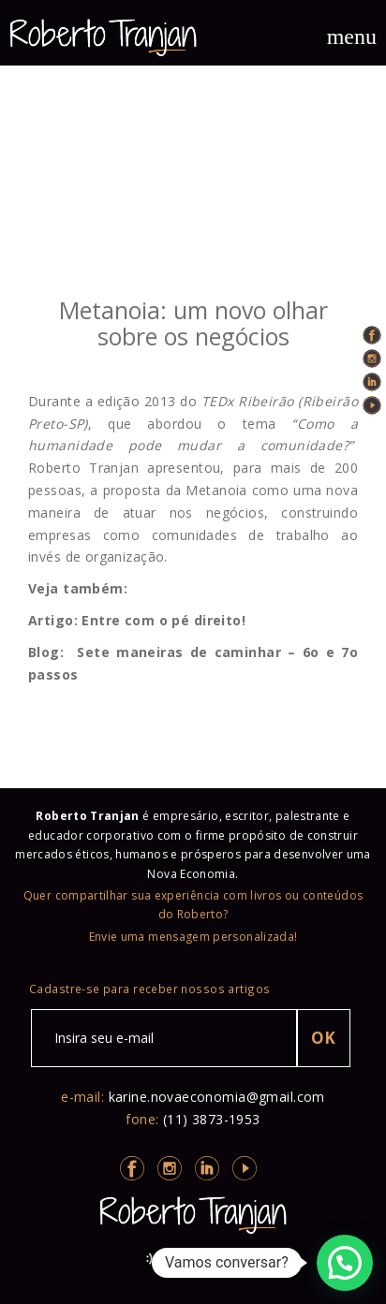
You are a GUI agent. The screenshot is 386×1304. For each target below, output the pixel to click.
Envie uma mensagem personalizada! (193, 937)
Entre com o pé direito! (163, 620)
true (193, 186)
